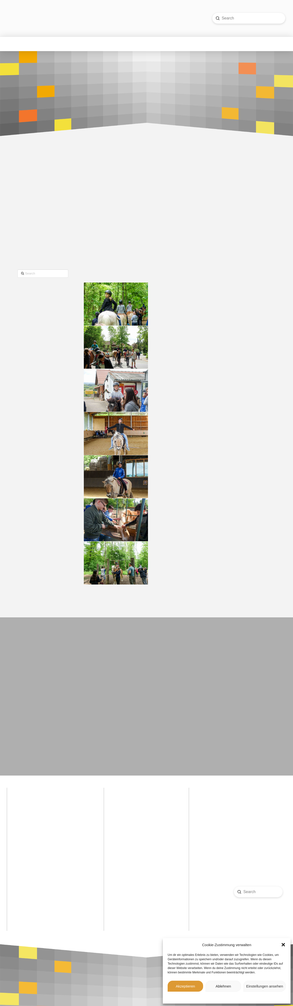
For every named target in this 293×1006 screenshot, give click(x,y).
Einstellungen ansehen (264, 986)
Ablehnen (223, 986)
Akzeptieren (185, 986)
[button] (283, 944)
